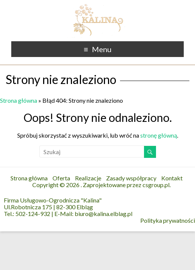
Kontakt (172, 178)
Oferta (61, 178)
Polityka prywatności (167, 220)
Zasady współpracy (131, 178)
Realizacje (88, 178)
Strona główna (18, 100)
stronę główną (158, 135)
